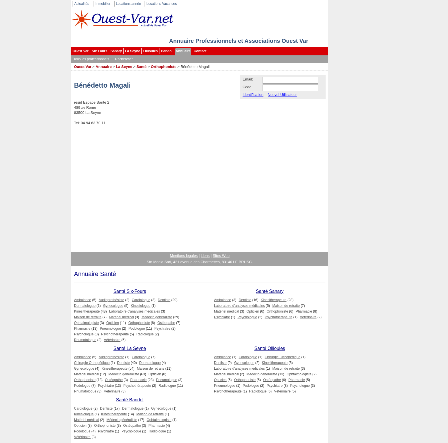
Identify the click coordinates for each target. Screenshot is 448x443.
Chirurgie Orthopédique (92, 363)
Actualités (81, 4)
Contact (200, 51)
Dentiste (164, 300)
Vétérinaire (112, 340)
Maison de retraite (87, 317)
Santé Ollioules (269, 348)
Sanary (116, 51)
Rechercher (124, 59)
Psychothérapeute (115, 334)
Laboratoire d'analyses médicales (134, 311)
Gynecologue (113, 306)
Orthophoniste (164, 67)
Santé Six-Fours (129, 291)
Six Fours (99, 51)
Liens (205, 255)
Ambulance (82, 300)
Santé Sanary (270, 291)
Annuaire (183, 51)
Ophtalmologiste (86, 323)
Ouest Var (81, 51)
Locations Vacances (161, 4)
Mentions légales (184, 255)
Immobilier (102, 4)
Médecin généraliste (156, 317)
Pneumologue (110, 329)
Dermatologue (84, 306)
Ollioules (150, 51)
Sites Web (221, 255)
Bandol (167, 51)
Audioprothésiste (111, 300)
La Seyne (132, 51)
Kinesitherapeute (87, 311)
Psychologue (84, 334)
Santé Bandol (129, 399)
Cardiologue (141, 300)
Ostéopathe (166, 323)
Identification (253, 94)
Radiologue (145, 334)
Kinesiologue (141, 306)
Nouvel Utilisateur (282, 94)
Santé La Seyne (129, 348)
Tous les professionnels (91, 59)
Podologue (137, 329)
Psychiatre (162, 329)
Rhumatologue (85, 340)
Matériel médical (121, 317)
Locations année (128, 4)
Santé (142, 67)
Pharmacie (82, 329)
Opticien (112, 323)
